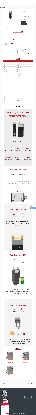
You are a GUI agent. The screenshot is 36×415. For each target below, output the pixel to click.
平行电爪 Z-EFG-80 (10, 362)
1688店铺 (30, 397)
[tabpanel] (18, 66)
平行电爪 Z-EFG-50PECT (26, 362)
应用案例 (25, 396)
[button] (10, 14)
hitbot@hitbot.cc (19, 400)
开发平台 (25, 397)
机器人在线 (30, 396)
